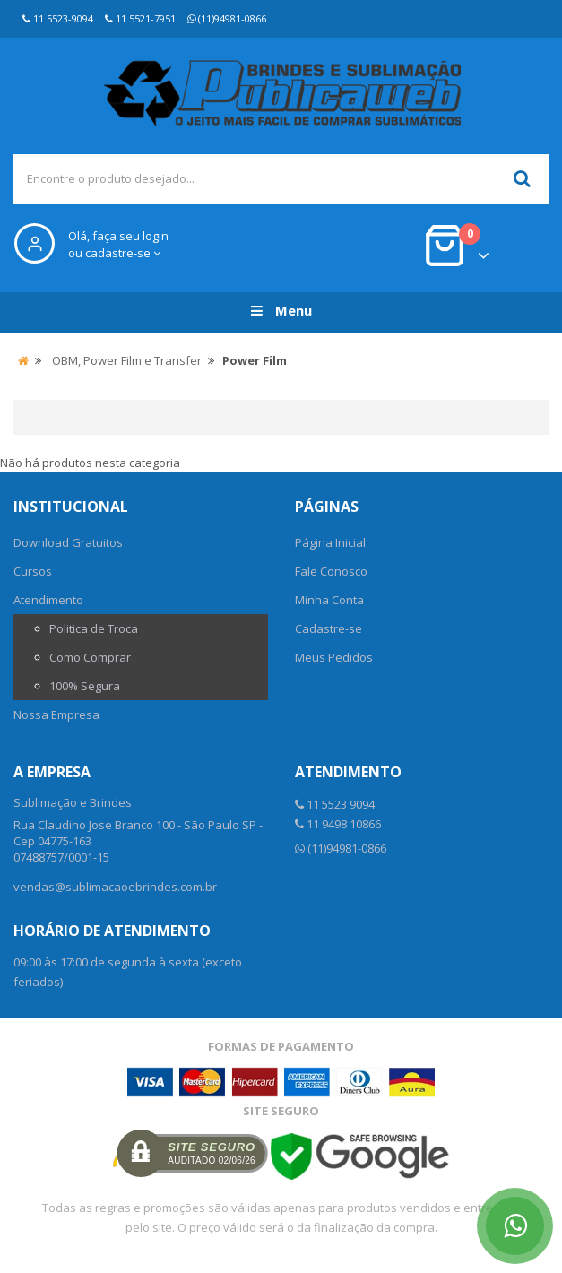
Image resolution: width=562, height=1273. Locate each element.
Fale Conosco (331, 571)
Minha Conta (329, 600)
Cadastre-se (328, 628)
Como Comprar (90, 657)
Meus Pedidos (334, 657)
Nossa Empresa (56, 714)
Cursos (32, 571)
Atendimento (48, 600)
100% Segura (84, 686)
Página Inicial (330, 542)
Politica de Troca (93, 628)
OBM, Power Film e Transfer (127, 360)
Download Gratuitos (68, 542)
